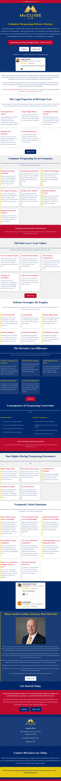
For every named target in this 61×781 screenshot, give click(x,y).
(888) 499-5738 (30, 741)
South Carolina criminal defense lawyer (15, 89)
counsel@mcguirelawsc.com (30, 738)
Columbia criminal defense (31, 91)
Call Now (24, 49)
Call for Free (30, 295)
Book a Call (36, 49)
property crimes (50, 89)
